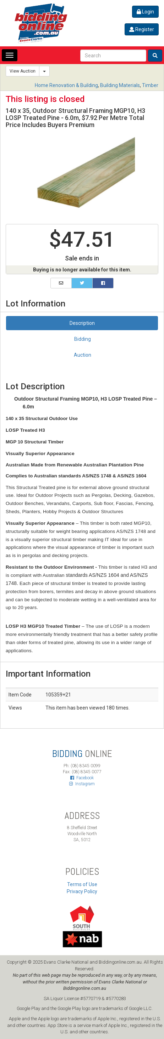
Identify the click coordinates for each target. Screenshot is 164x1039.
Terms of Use (82, 884)
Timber (150, 85)
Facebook (82, 777)
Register (141, 29)
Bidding (82, 339)
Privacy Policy (82, 891)
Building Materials (120, 85)
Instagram (82, 783)
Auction (82, 355)
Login (145, 12)
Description (82, 323)
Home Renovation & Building (66, 85)
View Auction (22, 71)
